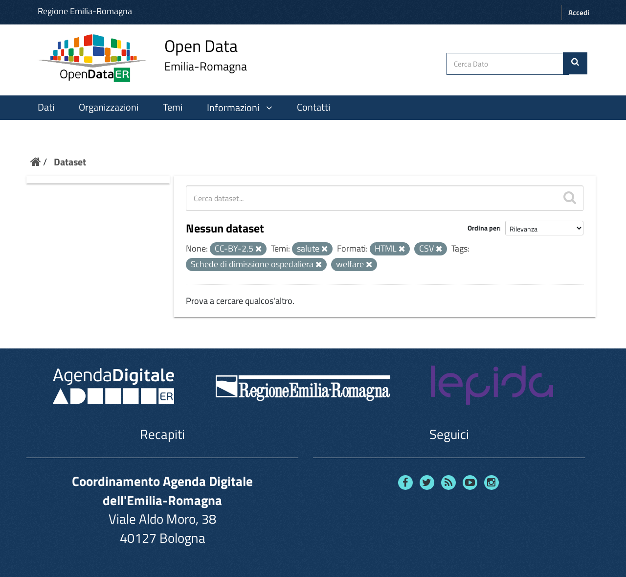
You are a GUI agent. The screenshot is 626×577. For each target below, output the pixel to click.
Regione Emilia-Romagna (85, 11)
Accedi (578, 12)
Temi (172, 107)
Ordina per (483, 228)
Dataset (70, 161)
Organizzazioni (108, 107)
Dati (46, 107)
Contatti (313, 107)
